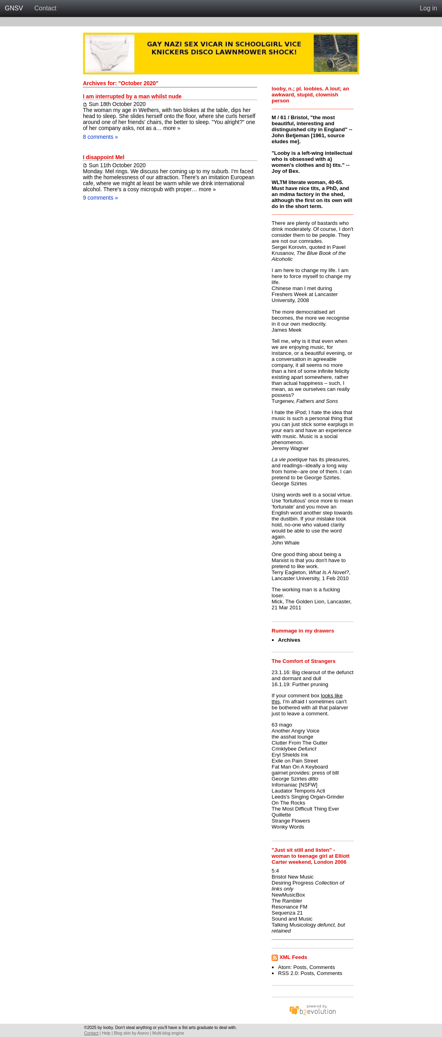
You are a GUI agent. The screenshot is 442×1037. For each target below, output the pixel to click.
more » (171, 128)
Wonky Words (288, 827)
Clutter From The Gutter (300, 743)
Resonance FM (289, 907)
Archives (289, 640)
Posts (299, 967)
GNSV (14, 8)
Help (106, 1033)
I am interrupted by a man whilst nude (132, 97)
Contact (45, 8)
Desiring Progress (293, 883)
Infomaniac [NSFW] (294, 785)
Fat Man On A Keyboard (300, 767)
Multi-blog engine (168, 1033)
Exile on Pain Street (295, 761)
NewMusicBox (288, 895)
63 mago (282, 725)
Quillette (281, 815)
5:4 (275, 871)
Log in (428, 8)
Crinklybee (284, 749)
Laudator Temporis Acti (298, 791)
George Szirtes (289, 779)
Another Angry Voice (296, 731)
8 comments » (100, 137)
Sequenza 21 (287, 913)
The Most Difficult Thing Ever (305, 809)
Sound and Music (292, 919)
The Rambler (287, 901)
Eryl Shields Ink (290, 755)
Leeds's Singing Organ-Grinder (308, 797)
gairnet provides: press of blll (305, 773)
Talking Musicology (294, 925)
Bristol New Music (293, 877)
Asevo (143, 1033)
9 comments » (100, 197)
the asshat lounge (292, 737)
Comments (322, 967)
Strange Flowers (291, 821)
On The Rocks (288, 803)
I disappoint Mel (103, 157)
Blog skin (122, 1033)
